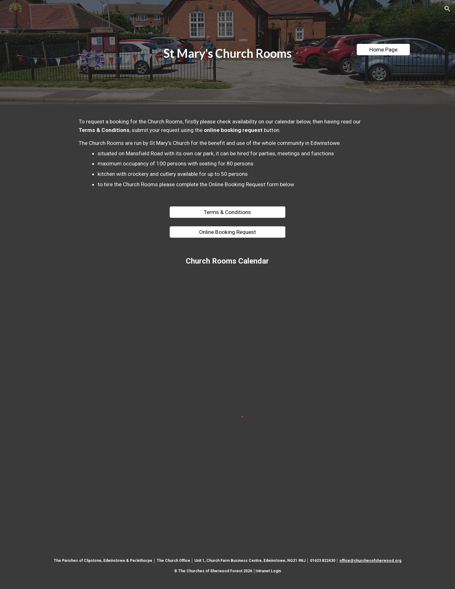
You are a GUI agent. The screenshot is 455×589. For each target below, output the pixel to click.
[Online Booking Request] (227, 232)
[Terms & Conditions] (227, 212)
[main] (227, 53)
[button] (447, 8)
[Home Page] (383, 50)
